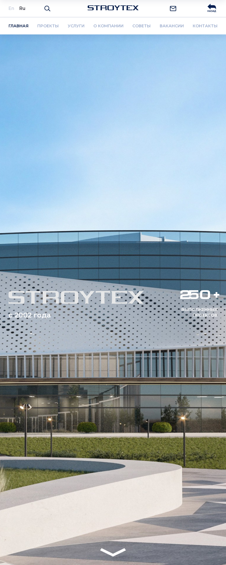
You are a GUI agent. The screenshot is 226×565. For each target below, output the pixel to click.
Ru (22, 8)
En (11, 8)
